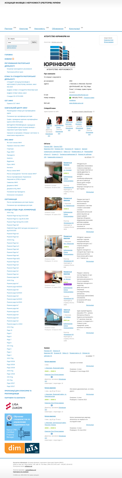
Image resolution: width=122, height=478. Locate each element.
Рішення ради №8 (13, 277)
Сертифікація (11, 199)
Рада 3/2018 (11, 364)
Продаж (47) (48, 351)
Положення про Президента (16, 192)
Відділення (10, 161)
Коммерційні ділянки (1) (55, 157)
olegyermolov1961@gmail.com (78, 95)
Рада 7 (9, 339)
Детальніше (90, 192)
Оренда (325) (58, 146)
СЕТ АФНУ (9, 101)
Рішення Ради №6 (13, 255)
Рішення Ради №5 (13, 225)
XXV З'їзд (10, 346)
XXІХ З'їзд (10, 212)
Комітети (10, 158)
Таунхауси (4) (69, 149)
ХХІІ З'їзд (10, 377)
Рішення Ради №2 (13, 237)
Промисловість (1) (75, 353)
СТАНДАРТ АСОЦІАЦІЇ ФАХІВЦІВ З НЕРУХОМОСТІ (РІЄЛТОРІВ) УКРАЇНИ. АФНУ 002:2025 (21, 84)
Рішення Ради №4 (13, 265)
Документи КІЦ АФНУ (14, 188)
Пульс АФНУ (11, 164)
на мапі (72, 92)
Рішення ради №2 (13, 271)
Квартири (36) (48, 353)
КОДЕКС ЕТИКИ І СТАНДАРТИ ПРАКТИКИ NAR (22, 90)
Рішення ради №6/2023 (14, 286)
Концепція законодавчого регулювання (19, 69)
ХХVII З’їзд (10, 280)
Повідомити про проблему (21, 471)
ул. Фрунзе (67, 279)
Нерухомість (39, 29)
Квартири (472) (49, 149)
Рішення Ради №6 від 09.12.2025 (17, 222)
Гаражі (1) (77, 149)
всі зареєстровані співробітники (82, 111)
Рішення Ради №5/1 (13, 258)
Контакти (10, 167)
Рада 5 (9, 349)
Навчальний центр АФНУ (16, 108)
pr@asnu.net (28, 466)
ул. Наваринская (69, 205)
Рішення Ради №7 (13, 252)
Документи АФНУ (12, 185)
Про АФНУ (9, 140)
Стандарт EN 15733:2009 (15, 96)
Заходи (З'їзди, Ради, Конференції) (20, 210)
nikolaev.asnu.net (57, 42)
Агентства (23, 29)
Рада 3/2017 (11, 386)
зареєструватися (12, 46)
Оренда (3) (56, 351)
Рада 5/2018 (11, 361)
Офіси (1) (65, 353)
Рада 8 (9, 336)
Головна (9, 55)
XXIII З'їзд (10, 371)
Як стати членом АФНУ (14, 142)
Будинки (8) (57, 353)
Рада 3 (9, 355)
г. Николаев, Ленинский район (54, 368)
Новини (8, 59)
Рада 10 (9, 330)
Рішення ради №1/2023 (14, 302)
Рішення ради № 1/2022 (14, 324)
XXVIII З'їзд (10, 240)
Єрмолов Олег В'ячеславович (54, 374)
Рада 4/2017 (11, 383)
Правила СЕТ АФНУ (13, 103)
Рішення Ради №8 (13, 249)
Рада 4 (9, 352)
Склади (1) (55, 154)
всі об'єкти (88, 157)
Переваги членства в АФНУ (16, 146)
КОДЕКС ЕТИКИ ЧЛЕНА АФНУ (17, 93)
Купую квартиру (50, 361)
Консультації (74, 29)
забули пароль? (11, 47)
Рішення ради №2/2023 (14, 299)
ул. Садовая (68, 170)
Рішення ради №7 (13, 283)
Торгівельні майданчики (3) (68, 154)
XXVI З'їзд (10, 327)
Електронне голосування (15, 195)
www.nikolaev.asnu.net (76, 103)
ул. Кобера (67, 317)
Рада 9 (9, 333)
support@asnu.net (31, 470)
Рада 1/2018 (11, 374)
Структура (10, 149)
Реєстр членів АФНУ (13, 170)
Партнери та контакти (15, 398)
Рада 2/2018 (11, 367)
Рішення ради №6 (13, 308)
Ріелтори (8, 29)
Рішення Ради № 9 (13, 246)
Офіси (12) (67, 151)
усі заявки (89, 356)
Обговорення (57, 29)
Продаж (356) (48, 146)
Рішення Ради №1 (13, 243)
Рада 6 (9, 343)
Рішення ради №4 (13, 315)
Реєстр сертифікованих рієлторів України (20, 202)
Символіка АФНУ (12, 182)
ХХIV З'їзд (10, 358)
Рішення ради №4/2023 (14, 293)
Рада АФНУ (10, 152)
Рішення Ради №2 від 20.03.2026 (17, 215)
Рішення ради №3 (13, 296)
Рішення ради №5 (13, 290)
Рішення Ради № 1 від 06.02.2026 (18, 219)
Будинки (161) (59, 149)
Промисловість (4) (77, 151)
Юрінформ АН (68, 187)
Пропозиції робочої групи (15, 72)
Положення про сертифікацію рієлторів (19, 116)
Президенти (11, 155)
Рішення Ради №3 (13, 233)
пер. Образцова (69, 243)
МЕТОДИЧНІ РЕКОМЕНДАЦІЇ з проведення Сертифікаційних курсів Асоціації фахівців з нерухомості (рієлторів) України (21, 127)
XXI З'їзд (10, 380)
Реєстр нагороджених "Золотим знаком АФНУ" (22, 174)
